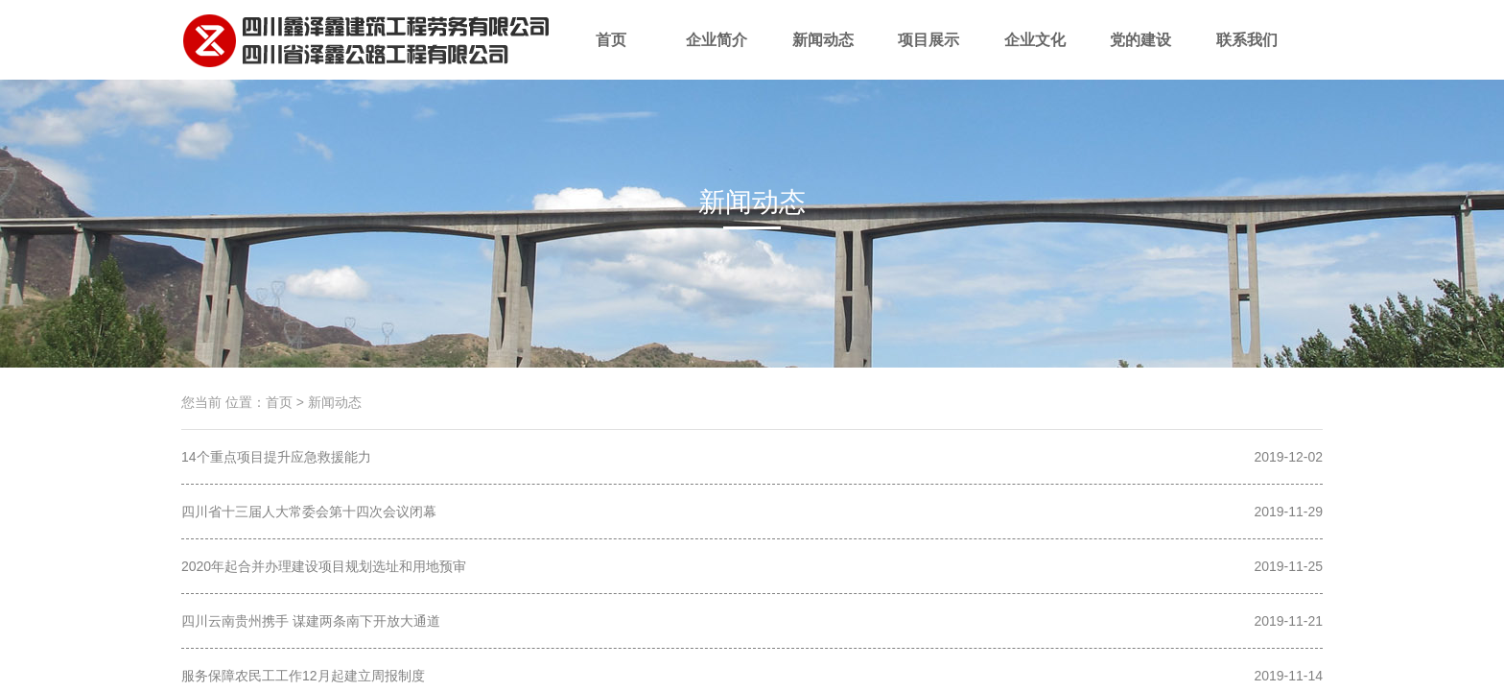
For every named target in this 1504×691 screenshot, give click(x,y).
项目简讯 (633, 236)
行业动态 (871, 236)
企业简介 (717, 56)
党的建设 (1141, 56)
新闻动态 (823, 56)
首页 (611, 56)
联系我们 (1247, 56)
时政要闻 (752, 236)
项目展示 (929, 56)
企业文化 (1035, 56)
